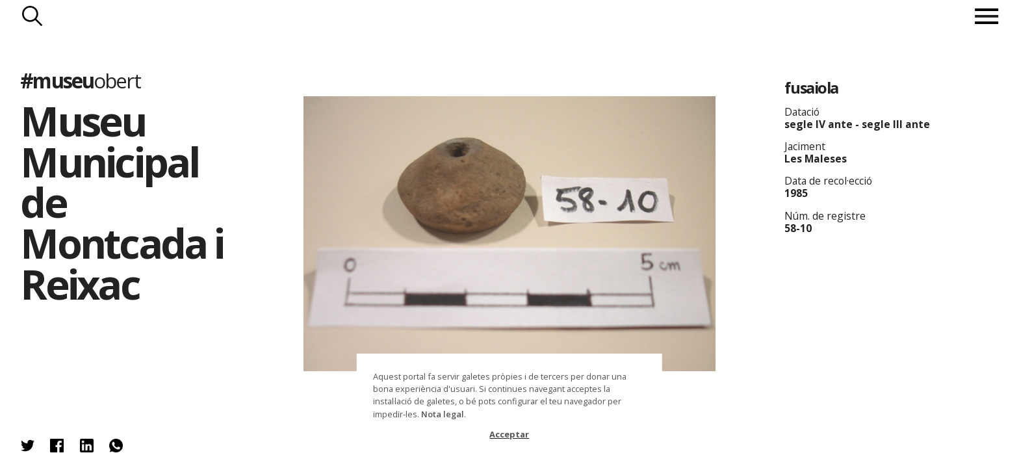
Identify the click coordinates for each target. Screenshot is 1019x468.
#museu (80, 80)
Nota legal (442, 414)
